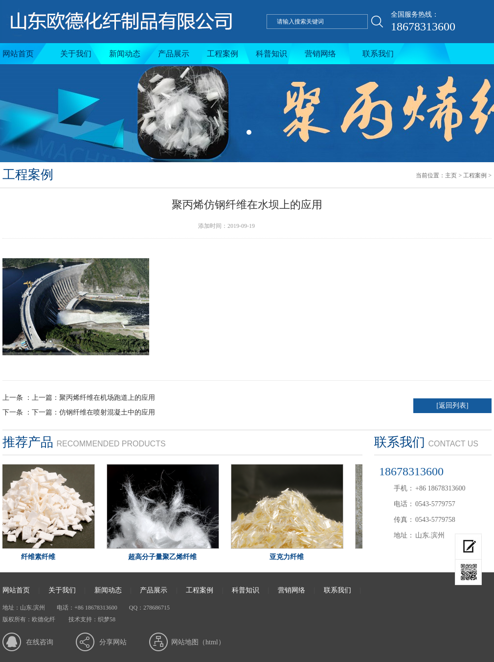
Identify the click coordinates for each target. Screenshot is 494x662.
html (211, 642)
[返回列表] (452, 405)
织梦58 (106, 619)
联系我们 (378, 53)
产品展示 (173, 53)
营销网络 (320, 53)
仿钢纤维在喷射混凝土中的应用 (107, 412)
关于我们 (75, 53)
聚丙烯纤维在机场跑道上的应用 (107, 397)
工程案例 (222, 53)
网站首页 (18, 53)
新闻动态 (124, 53)
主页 (451, 175)
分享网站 (113, 642)
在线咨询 (39, 642)
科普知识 (271, 53)
